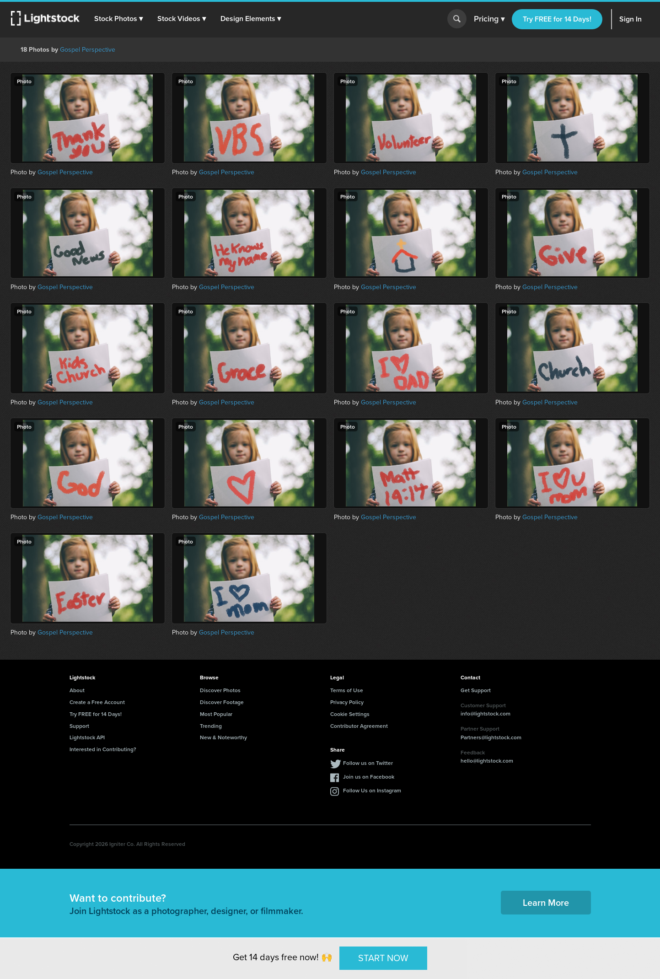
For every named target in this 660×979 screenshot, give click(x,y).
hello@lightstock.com (487, 760)
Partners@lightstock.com (491, 737)
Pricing (489, 19)
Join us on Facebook (368, 776)
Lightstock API (87, 737)
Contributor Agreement (359, 726)
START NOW (383, 958)
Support (79, 726)
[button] (118, 19)
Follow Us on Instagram (372, 790)
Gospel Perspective (87, 49)
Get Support (476, 690)
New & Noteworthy (223, 737)
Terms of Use (346, 690)
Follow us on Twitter (368, 763)
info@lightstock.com (485, 713)
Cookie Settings (350, 714)
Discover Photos (220, 690)
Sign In (630, 19)
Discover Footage (222, 702)
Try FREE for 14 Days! (557, 19)
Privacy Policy (347, 702)
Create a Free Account (97, 702)
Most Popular (216, 714)
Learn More (546, 902)
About (77, 690)
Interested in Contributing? (103, 749)
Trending (211, 726)
